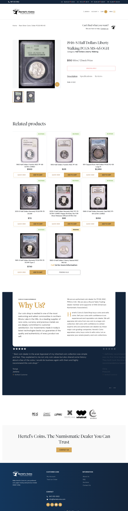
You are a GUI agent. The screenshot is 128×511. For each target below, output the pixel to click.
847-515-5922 (15, 2)
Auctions (85, 481)
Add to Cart (38, 175)
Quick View (21, 175)
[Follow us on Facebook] (47, 502)
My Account (50, 476)
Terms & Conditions (99, 509)
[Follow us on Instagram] (51, 502)
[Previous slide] (110, 387)
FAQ (84, 479)
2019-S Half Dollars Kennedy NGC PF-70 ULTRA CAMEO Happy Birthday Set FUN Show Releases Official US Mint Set (63, 213)
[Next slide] (114, 387)
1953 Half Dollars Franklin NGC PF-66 (64, 164)
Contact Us (64, 450)
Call (52, 265)
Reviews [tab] (98, 76)
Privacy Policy (111, 509)
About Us (85, 476)
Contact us (104, 29)
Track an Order (51, 479)
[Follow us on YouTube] (55, 502)
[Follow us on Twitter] (58, 502)
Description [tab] (72, 76)
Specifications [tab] (86, 76)
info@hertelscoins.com (56, 497)
